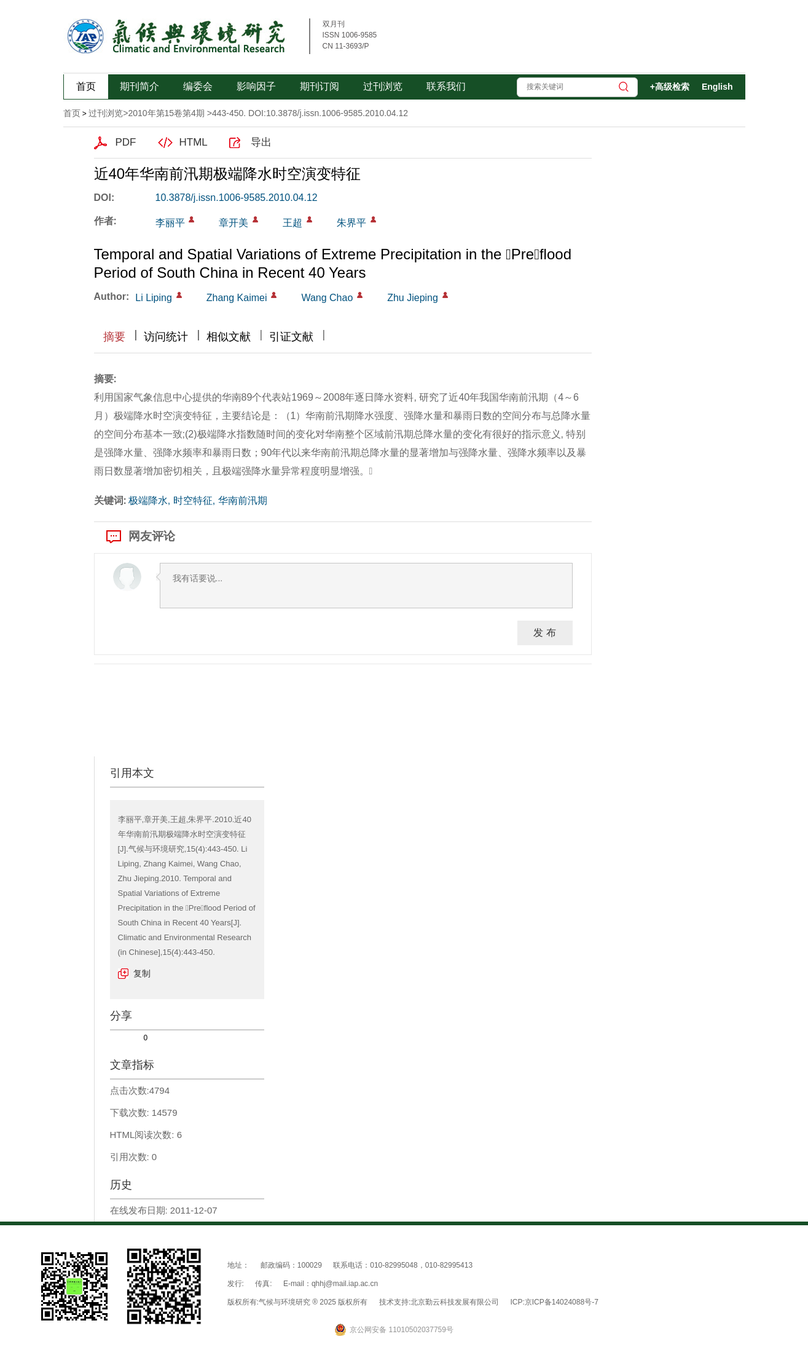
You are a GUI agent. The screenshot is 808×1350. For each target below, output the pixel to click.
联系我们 (446, 86)
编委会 (198, 86)
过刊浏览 (382, 86)
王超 (292, 223)
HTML (193, 142)
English (717, 87)
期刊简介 (139, 86)
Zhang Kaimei (236, 297)
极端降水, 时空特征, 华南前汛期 (197, 500)
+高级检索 (669, 87)
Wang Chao (327, 297)
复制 (142, 973)
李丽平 (170, 223)
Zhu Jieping (412, 297)
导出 (261, 142)
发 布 (544, 632)
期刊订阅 (319, 86)
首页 (86, 86)
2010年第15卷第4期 (166, 113)
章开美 (233, 223)
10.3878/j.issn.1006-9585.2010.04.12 (236, 197)
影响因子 (256, 86)
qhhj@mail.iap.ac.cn (345, 1283)
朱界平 (351, 223)
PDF (126, 142)
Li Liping (153, 297)
